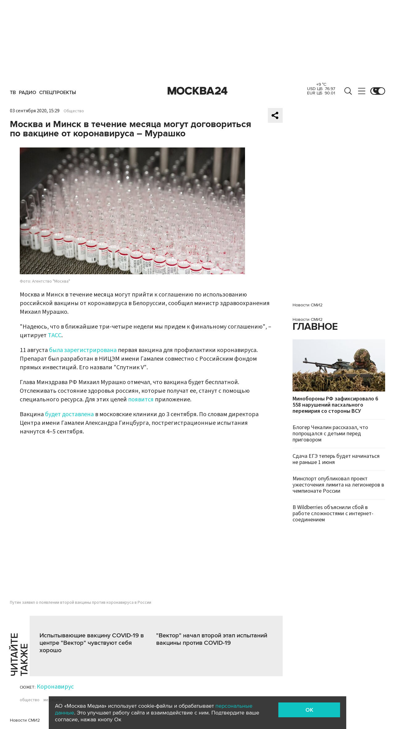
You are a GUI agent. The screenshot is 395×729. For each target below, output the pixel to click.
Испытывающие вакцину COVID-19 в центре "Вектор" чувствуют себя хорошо (92, 643)
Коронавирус (55, 686)
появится (141, 399)
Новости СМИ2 (25, 720)
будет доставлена (69, 414)
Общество (74, 111)
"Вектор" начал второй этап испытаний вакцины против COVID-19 (211, 639)
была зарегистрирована (83, 350)
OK (309, 709)
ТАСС (54, 335)
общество (30, 700)
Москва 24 (197, 91)
